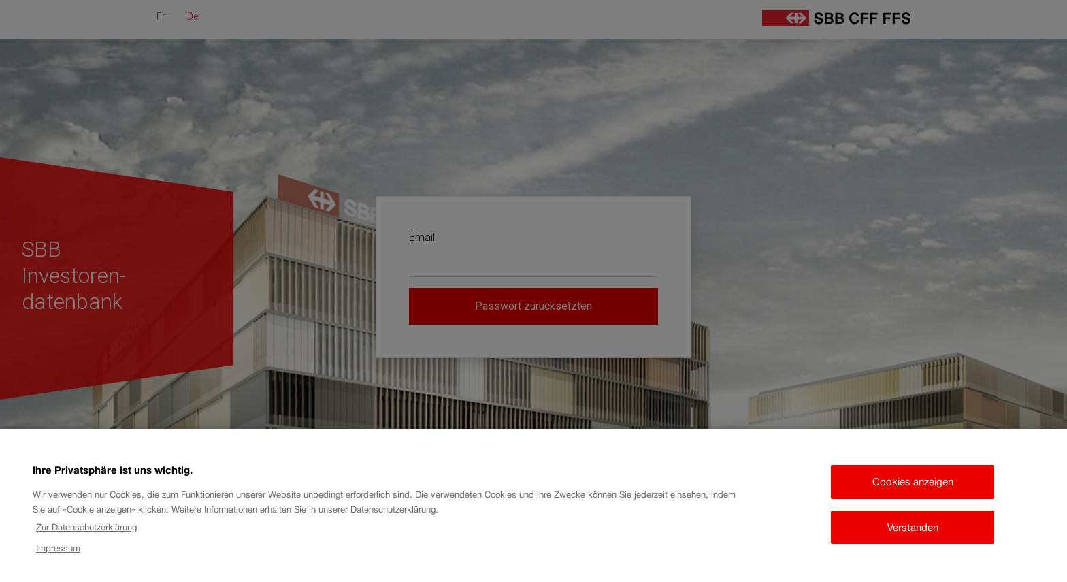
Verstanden (912, 532)
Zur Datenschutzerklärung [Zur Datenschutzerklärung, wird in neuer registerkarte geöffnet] (86, 532)
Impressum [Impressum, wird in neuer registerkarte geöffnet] (58, 553)
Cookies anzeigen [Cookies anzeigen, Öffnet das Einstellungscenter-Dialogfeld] (912, 486)
